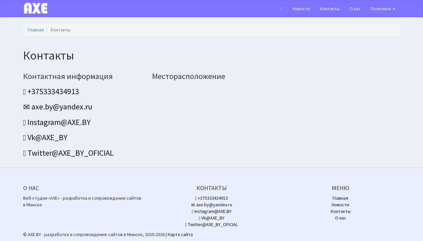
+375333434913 (51, 91)
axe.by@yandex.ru (57, 106)
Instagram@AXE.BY (57, 122)
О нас (355, 9)
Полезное (383, 9)
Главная (36, 30)
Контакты (330, 9)
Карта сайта (180, 234)
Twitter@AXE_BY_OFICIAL (68, 153)
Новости (301, 9)
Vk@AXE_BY (45, 137)
